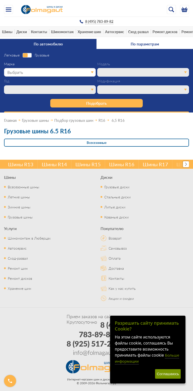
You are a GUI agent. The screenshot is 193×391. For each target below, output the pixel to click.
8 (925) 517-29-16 (97, 343)
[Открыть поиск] (171, 9)
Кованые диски (116, 216)
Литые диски (114, 206)
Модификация (108, 81)
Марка (9, 64)
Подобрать (96, 103)
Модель (103, 64)
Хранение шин (89, 31)
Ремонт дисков (165, 31)
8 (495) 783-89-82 (101, 329)
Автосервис (114, 31)
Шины (7, 31)
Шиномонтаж (62, 31)
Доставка (116, 268)
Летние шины (19, 196)
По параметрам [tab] (145, 43)
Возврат (115, 238)
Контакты (39, 31)
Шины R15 (88, 164)
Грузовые (42, 55)
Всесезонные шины (23, 186)
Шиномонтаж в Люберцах (29, 238)
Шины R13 (20, 164)
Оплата (115, 258)
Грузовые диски (116, 186)
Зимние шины (19, 206)
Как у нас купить (122, 288)
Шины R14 (54, 164)
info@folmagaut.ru (96, 352)
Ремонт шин (18, 268)
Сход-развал (138, 31)
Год (6, 81)
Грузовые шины (20, 216)
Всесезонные (97, 142)
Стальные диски (117, 196)
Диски (21, 31)
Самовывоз (118, 248)
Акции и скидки (121, 298)
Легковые (12, 55)
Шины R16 (121, 164)
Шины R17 (155, 164)
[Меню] (8, 9)
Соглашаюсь (168, 373)
